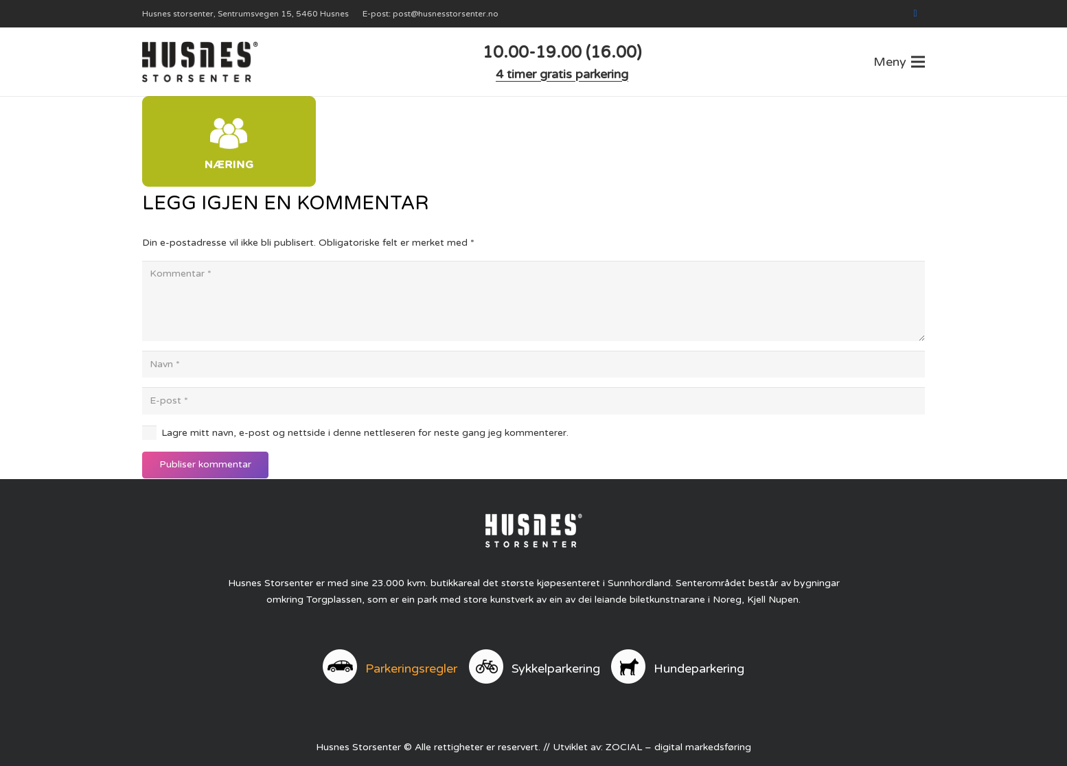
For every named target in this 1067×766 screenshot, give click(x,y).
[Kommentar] (533, 301)
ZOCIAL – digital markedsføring (678, 747)
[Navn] (533, 364)
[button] (899, 62)
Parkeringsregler (411, 668)
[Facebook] (915, 13)
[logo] (200, 61)
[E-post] (533, 400)
